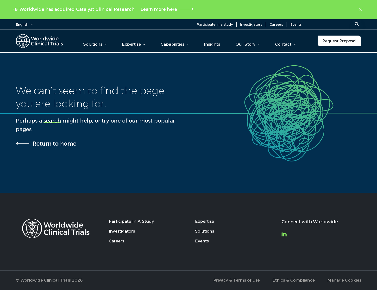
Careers (276, 24)
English (24, 24)
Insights (212, 44)
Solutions (95, 44)
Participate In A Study (131, 221)
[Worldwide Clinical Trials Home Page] (39, 41)
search (52, 120)
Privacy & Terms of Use (236, 280)
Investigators (251, 24)
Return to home (54, 143)
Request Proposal (339, 41)
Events (296, 24)
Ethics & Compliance (293, 280)
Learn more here (158, 9)
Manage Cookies (344, 280)
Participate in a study (215, 24)
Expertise (133, 44)
